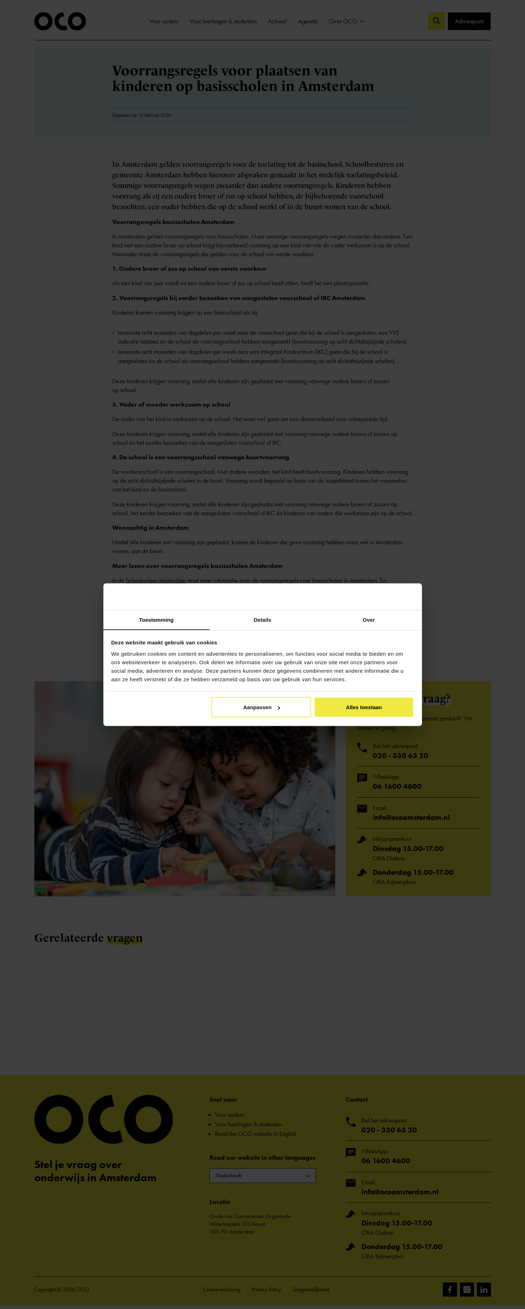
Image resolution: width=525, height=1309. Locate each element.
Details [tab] (263, 619)
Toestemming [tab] (156, 619)
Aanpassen (261, 707)
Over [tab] (369, 619)
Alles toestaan (364, 707)
